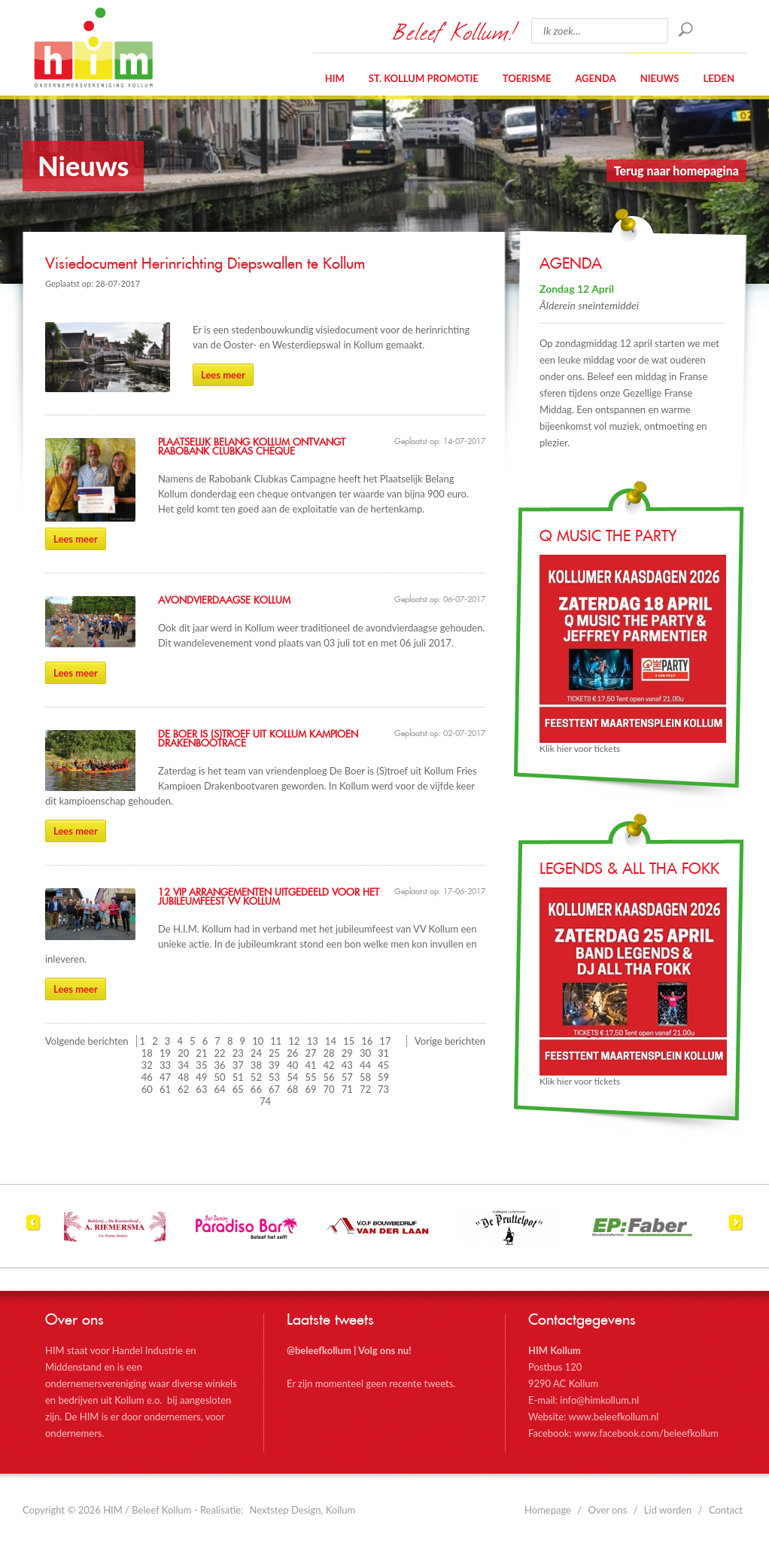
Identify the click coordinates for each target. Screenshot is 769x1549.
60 (147, 1089)
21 (201, 1053)
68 (292, 1089)
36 (220, 1065)
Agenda (595, 78)
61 (165, 1089)
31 (383, 1053)
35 (201, 1065)
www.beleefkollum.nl (613, 1417)
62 (183, 1089)
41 (310, 1065)
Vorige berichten (450, 1041)
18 (147, 1053)
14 (330, 1041)
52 (256, 1077)
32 (147, 1065)
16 (366, 1041)
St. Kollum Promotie (424, 78)
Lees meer (223, 375)
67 (274, 1089)
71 (347, 1089)
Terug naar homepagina (676, 170)
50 (220, 1077)
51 (238, 1077)
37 (238, 1065)
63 (201, 1089)
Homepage (547, 1510)
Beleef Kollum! (454, 31)
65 (238, 1089)
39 (274, 1065)
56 (329, 1077)
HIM (93, 47)
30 (365, 1053)
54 (292, 1077)
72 (365, 1089)
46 (147, 1077)
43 (347, 1065)
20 (183, 1053)
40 (292, 1065)
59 (383, 1077)
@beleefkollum (319, 1350)
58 (365, 1077)
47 (165, 1077)
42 (329, 1065)
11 (275, 1041)
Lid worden (668, 1510)
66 (256, 1089)
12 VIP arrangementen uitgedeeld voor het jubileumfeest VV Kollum (268, 897)
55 (310, 1077)
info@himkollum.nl (599, 1400)
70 (329, 1089)
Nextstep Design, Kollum (303, 1510)
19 (165, 1053)
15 (348, 1041)
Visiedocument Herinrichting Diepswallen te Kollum (205, 264)
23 (238, 1053)
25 (274, 1053)
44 (365, 1065)
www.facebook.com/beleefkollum (646, 1433)
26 (292, 1053)
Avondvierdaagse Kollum (224, 600)
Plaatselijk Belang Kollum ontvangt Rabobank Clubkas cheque (251, 447)
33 (165, 1065)
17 (385, 1041)
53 (274, 1077)
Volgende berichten (87, 1041)
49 (201, 1077)
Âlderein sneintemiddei (589, 305)
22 (220, 1053)
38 (256, 1065)
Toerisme (527, 78)
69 (310, 1089)
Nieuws (659, 78)
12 (294, 1041)
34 (183, 1065)
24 (256, 1053)
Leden (718, 78)
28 (329, 1053)
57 (347, 1077)
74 (265, 1101)
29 (347, 1053)
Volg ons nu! (385, 1350)
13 (312, 1041)
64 (220, 1089)
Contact (726, 1510)
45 (383, 1065)
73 (383, 1089)
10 (257, 1041)
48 (183, 1077)
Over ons (608, 1510)
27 (310, 1053)
